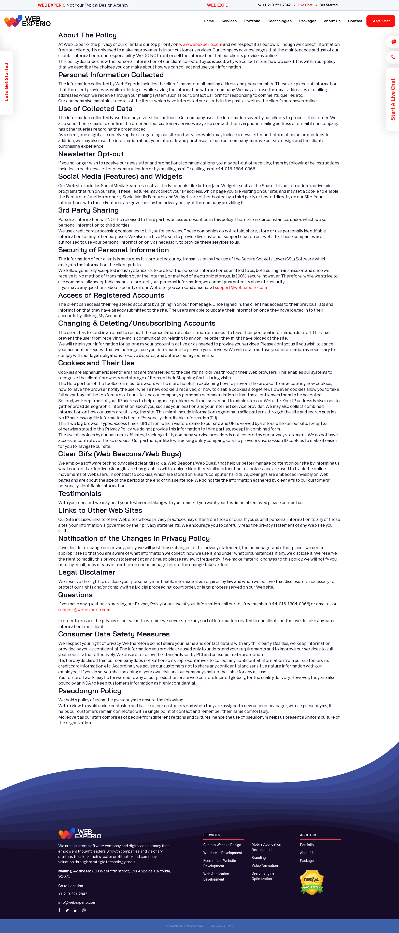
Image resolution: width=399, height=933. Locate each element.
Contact (355, 21)
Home (209, 21)
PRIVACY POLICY (196, 926)
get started (328, 5)
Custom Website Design (222, 845)
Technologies (280, 21)
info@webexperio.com (77, 902)
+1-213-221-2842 (274, 5)
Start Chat (381, 21)
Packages (307, 21)
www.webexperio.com (201, 44)
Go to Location (70, 886)
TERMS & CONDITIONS (221, 926)
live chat (305, 5)
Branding (259, 858)
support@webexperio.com (241, 287)
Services (229, 21)
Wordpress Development (222, 853)
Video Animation (265, 866)
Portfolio (252, 21)
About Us (332, 21)
